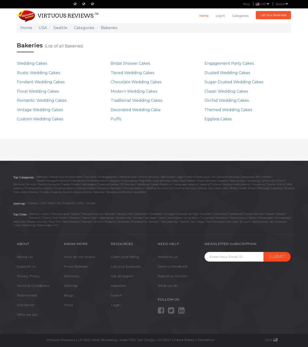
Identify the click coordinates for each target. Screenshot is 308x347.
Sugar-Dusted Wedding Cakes (234, 82)
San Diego (197, 221)
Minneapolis (282, 217)
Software (41, 177)
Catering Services (156, 188)
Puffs (116, 119)
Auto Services (161, 180)
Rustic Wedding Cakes (38, 73)
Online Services (148, 177)
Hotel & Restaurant (198, 177)
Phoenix (110, 221)
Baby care (221, 188)
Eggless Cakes (218, 119)
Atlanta (33, 214)
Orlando (86, 221)
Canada (90, 203)
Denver (258, 214)
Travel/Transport (46, 180)
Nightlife (145, 180)
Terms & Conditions (33, 285)
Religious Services (109, 188)
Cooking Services (62, 192)
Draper (269, 214)
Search (116, 295)
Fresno (46, 217)
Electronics (78, 180)
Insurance (258, 184)
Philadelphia (139, 221)
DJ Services (127, 184)
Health (266, 177)
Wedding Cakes (32, 63)
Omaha (98, 221)
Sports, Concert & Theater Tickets (59, 184)
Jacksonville (123, 217)
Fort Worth (60, 217)
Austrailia (69, 203)
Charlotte (206, 214)
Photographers (107, 177)
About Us (25, 257)
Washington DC (47, 225)
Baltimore (141, 214)
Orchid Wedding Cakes (227, 100)
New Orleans (71, 221)
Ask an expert (122, 276)
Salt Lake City (169, 221)
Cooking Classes (108, 184)
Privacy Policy (28, 276)
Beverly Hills (125, 214)
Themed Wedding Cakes (228, 110)
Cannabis (90, 177)
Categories (240, 16)
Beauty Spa (205, 188)
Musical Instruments (236, 184)
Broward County (92, 214)
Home (204, 16)
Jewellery (139, 192)
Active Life (268, 180)
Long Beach (191, 217)
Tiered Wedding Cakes (132, 73)
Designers (247, 177)
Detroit (280, 214)
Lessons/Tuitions (210, 184)
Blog (246, 4)
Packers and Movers (118, 192)
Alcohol (64, 180)
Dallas (247, 214)
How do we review (79, 257)
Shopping (253, 180)
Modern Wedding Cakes (134, 91)
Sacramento (259, 221)
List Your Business (273, 15)
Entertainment (96, 180)
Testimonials (27, 295)
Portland (123, 221)
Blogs (69, 295)
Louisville (207, 217)
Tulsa (16, 225)
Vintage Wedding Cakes (40, 110)
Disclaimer (25, 305)
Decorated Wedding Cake (135, 110)
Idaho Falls (89, 217)
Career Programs (161, 184)
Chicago (169, 214)
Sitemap (71, 285)
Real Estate (167, 177)
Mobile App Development (66, 177)
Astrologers (89, 184)
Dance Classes (87, 188)
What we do (168, 285)
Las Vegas (151, 217)
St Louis (245, 221)
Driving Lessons (133, 188)
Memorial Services (24, 184)
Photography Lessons (38, 188)
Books (233, 188)
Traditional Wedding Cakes (136, 100)
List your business (126, 266)
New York (55, 221)
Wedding (143, 184)
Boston (75, 214)
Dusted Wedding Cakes (227, 73)
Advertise (118, 285)
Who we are (27, 314)
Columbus (220, 214)
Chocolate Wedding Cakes (136, 82)
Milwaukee (265, 217)
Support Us (26, 266)
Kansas (137, 217)
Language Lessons (185, 184)
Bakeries (99, 192)
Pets (175, 180)
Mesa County (238, 217)
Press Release (76, 266)
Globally (33, 203)
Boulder (110, 214)
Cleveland (235, 214)
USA (43, 203)
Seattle (281, 4)
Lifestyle (114, 180)
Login (116, 305)
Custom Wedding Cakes (40, 119)
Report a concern (172, 276)
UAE (80, 203)
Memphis (222, 217)
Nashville (19, 221)
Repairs (222, 180)
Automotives (129, 180)
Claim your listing (125, 257)
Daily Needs (187, 180)
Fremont (34, 217)
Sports (271, 184)
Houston (74, 217)
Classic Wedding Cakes (226, 91)
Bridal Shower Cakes (130, 63)
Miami (253, 217)
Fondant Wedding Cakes (40, 82)
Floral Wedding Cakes (38, 91)
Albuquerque (60, 214)
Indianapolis (106, 217)
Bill (258, 177)
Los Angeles (174, 217)
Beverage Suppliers (270, 188)
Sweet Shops (247, 188)
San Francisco (215, 221)
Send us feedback (173, 266)
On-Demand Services (225, 177)
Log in (220, 16)
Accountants (83, 192)
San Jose (231, 221)
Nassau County (37, 221)
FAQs (68, 305)
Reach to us (168, 257)
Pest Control (237, 180)
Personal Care (127, 177)
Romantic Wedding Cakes (41, 100)
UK (59, 203)
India (51, 203)
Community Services (182, 188)
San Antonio (278, 221)
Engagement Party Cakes (229, 63)
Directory (71, 276)
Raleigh (154, 221)
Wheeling (28, 225)
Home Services (206, 180)
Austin (45, 214)
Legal (180, 177)
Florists (44, 192)
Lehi (162, 217)
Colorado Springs (187, 214)
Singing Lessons (65, 188)
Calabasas (155, 214)
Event (281, 180)
